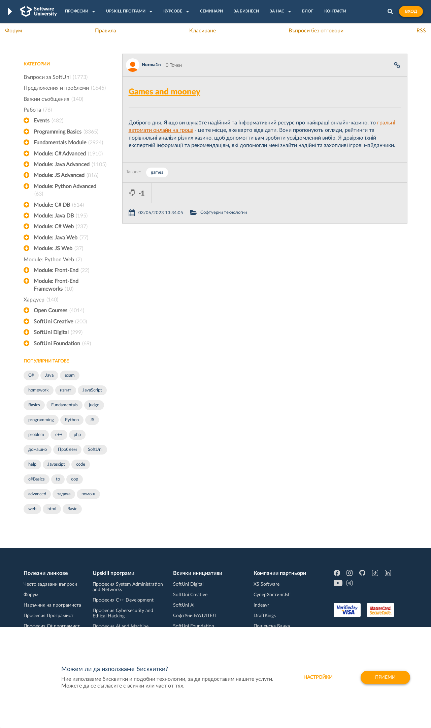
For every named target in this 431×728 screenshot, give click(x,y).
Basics (34, 405)
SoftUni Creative (60, 321)
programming (41, 420)
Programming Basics (66, 132)
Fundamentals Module (68, 142)
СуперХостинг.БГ (272, 594)
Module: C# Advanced (68, 153)
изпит (65, 390)
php (77, 435)
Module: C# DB (59, 205)
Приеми (385, 677)
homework (38, 390)
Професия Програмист (48, 615)
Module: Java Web (61, 237)
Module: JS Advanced (66, 175)
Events (48, 120)
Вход (411, 11)
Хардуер (41, 299)
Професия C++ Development (123, 600)
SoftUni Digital (58, 332)
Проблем (67, 449)
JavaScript (92, 390)
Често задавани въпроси (50, 584)
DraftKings (265, 615)
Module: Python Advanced (65, 191)
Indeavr (261, 605)
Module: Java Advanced (70, 164)
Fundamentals (64, 405)
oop (74, 479)
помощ (88, 494)
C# (31, 375)
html (51, 509)
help (32, 464)
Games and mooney (164, 92)
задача (63, 494)
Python (72, 420)
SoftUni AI (184, 605)
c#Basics (36, 479)
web (32, 509)
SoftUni (95, 449)
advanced (37, 494)
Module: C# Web (61, 226)
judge (94, 405)
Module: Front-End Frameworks (56, 286)
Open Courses (59, 310)
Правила (105, 30)
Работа (38, 110)
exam (70, 375)
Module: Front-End (61, 270)
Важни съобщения (53, 99)
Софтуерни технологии (253, 192)
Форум (13, 30)
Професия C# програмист (52, 626)
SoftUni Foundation (62, 343)
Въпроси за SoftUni (56, 77)
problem (36, 435)
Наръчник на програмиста (52, 605)
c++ (59, 435)
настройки (318, 677)
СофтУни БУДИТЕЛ (194, 615)
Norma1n (151, 65)
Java (49, 375)
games (157, 172)
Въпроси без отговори (316, 30)
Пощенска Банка (272, 626)
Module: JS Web (58, 248)
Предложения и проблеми (65, 88)
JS (92, 420)
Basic (72, 509)
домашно (37, 449)
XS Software (266, 584)
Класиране (202, 30)
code (80, 464)
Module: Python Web (53, 259)
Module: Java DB (61, 216)
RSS (421, 30)
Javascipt (56, 464)
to (58, 479)
